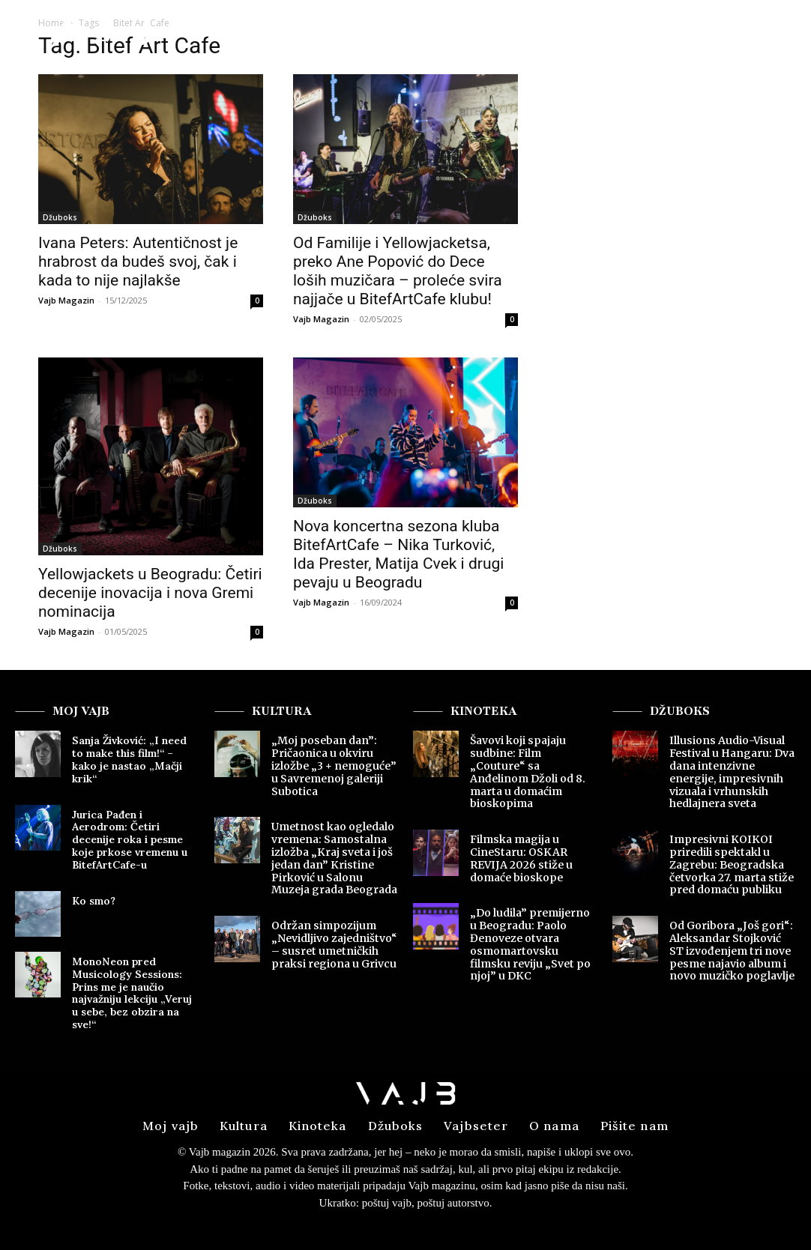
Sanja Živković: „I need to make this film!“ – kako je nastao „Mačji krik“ (129, 759)
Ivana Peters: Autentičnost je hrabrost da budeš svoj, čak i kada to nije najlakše (138, 261)
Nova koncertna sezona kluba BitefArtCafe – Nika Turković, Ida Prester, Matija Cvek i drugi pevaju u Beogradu (398, 554)
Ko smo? (93, 901)
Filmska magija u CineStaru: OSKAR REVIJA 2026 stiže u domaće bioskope (521, 858)
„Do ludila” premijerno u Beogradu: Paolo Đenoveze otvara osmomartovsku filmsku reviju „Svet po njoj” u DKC (530, 944)
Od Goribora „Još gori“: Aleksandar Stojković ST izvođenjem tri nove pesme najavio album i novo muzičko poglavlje (732, 950)
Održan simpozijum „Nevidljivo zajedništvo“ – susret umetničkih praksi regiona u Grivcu (334, 944)
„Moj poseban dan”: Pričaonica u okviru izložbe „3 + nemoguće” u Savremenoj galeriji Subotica (334, 765)
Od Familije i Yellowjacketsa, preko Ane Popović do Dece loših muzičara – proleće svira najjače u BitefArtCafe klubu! (397, 271)
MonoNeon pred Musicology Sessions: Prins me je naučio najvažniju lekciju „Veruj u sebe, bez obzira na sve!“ (132, 993)
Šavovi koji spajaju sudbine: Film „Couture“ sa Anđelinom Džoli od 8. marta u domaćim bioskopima (527, 772)
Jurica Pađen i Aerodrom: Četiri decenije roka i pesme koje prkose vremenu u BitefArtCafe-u (129, 840)
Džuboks (60, 217)
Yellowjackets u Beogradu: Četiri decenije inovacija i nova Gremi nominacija (150, 593)
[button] (682, 33)
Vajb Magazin (66, 300)
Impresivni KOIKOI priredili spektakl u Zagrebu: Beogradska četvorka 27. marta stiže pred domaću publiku (731, 864)
